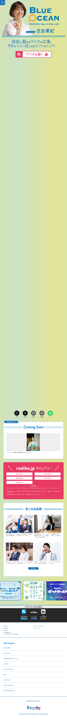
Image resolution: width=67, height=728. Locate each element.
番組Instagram (33, 416)
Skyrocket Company (8, 669)
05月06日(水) (19, 482)
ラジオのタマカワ (7, 680)
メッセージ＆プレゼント (39, 626)
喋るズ (4, 674)
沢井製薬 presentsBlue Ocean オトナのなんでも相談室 (11, 633)
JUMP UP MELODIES (8, 685)
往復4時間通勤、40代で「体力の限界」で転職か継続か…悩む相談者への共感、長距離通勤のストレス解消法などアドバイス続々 (19, 534)
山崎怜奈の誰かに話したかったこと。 (11, 658)
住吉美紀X (25, 416)
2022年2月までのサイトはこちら (33, 701)
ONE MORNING (7, 648)
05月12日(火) (19, 474)
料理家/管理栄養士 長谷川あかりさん (33, 443)
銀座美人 (6, 630)
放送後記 (6, 628)
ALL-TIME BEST (7, 653)
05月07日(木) (47, 478)
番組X (16, 416)
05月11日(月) (47, 474)
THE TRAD (5, 664)
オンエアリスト (37, 628)
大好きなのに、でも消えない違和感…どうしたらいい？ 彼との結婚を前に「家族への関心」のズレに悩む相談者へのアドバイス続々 (19, 562)
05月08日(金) (19, 478)
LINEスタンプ (50, 416)
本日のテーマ (7, 626)
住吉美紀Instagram (41, 416)
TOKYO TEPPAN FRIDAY (9, 690)
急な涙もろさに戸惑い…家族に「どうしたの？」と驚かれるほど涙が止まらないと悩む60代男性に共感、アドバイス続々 (47, 562)
